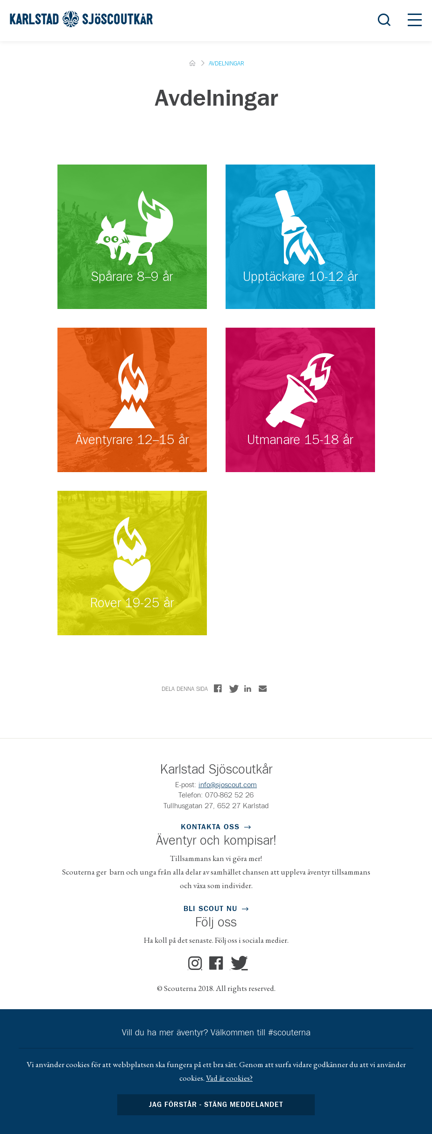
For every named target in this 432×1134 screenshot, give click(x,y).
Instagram (195, 963)
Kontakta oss (210, 827)
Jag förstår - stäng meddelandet (216, 1104)
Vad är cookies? (229, 1078)
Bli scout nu (210, 908)
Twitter (237, 963)
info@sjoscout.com (227, 785)
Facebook (216, 963)
